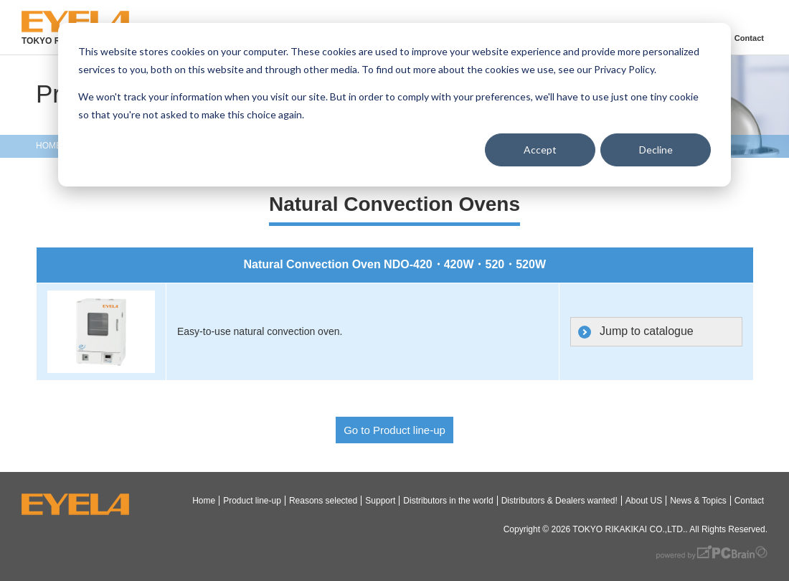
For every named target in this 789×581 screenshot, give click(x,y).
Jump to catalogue (647, 331)
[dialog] (394, 104)
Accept (540, 149)
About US (643, 501)
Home (203, 501)
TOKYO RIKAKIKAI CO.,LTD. (628, 529)
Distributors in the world (448, 501)
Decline (656, 149)
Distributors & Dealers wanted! (559, 501)
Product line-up (252, 501)
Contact (749, 38)
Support (380, 501)
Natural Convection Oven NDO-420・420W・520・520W (395, 264)
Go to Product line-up (394, 430)
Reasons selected (323, 501)
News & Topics (698, 501)
